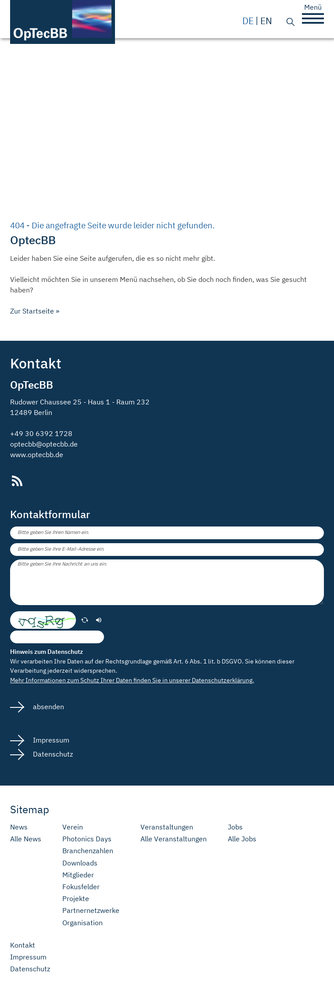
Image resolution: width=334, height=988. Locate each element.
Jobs (235, 827)
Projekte (75, 898)
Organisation (82, 923)
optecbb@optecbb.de (44, 444)
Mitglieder (78, 875)
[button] (313, 18)
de (248, 21)
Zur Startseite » (34, 310)
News (19, 827)
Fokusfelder (81, 887)
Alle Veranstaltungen (173, 839)
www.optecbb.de (36, 454)
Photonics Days (86, 839)
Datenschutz (52, 754)
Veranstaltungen (166, 827)
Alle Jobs (242, 839)
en (266, 21)
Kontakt (22, 945)
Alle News (25, 839)
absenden (47, 706)
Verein (72, 827)
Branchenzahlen (87, 851)
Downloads (79, 863)
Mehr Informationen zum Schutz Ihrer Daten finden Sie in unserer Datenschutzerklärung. (132, 680)
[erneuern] (84, 620)
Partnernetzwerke (90, 910)
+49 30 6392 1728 (41, 433)
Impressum (50, 740)
